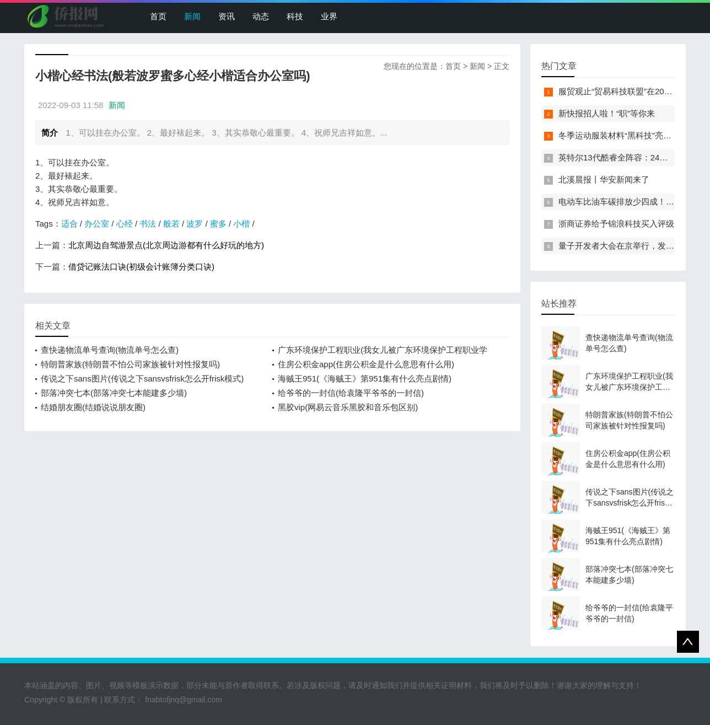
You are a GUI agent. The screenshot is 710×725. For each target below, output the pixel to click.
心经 (124, 223)
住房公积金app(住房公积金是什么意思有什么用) (366, 364)
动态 (260, 16)
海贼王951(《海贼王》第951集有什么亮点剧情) (364, 378)
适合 (69, 223)
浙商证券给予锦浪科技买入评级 (616, 223)
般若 (171, 223)
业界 (329, 16)
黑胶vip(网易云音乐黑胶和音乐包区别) (348, 407)
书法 (147, 223)
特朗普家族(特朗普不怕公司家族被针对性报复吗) (130, 364)
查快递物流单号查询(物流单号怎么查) (110, 350)
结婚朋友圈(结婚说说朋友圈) (93, 407)
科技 (295, 16)
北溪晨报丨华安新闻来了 (603, 179)
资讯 (226, 16)
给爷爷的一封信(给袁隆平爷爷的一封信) (351, 393)
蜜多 (218, 223)
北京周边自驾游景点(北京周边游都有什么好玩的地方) (166, 245)
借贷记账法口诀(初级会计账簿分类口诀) (141, 266)
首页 (158, 16)
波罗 (194, 223)
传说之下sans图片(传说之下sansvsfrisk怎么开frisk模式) (142, 378)
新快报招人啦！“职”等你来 (606, 113)
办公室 (96, 223)
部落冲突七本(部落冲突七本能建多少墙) (114, 393)
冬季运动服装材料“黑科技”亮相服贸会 (627, 135)
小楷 (241, 223)
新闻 (192, 16)
